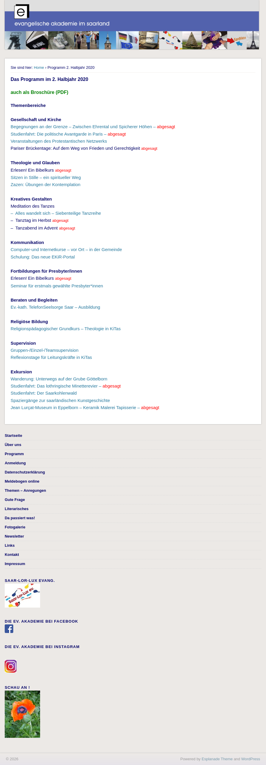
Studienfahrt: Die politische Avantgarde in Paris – (68, 133)
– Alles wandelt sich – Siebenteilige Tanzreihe (56, 213)
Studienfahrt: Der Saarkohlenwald (44, 392)
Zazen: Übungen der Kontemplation (46, 184)
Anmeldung (15, 463)
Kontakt (12, 554)
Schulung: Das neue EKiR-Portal (43, 256)
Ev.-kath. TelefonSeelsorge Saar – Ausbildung (55, 307)
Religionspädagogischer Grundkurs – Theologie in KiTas (66, 328)
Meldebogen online (22, 481)
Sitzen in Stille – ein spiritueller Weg (46, 177)
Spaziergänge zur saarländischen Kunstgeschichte (60, 400)
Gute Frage (15, 499)
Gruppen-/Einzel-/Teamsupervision (44, 350)
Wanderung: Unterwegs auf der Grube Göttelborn (59, 378)
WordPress (250, 759)
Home (39, 67)
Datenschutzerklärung (25, 472)
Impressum (15, 563)
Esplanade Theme (217, 759)
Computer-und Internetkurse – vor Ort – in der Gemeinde (66, 249)
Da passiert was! (20, 518)
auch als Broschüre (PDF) (39, 92)
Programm (14, 454)
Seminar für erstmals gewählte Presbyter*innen (57, 285)
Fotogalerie (15, 527)
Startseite (13, 435)
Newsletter (14, 536)
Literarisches (17, 509)
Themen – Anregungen (25, 490)
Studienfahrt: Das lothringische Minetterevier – (66, 385)
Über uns (13, 444)
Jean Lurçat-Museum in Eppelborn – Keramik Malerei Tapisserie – (85, 407)
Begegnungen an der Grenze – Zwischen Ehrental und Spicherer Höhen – (93, 126)
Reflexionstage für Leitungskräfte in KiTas (51, 357)
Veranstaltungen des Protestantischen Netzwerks (59, 141)
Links (10, 545)
